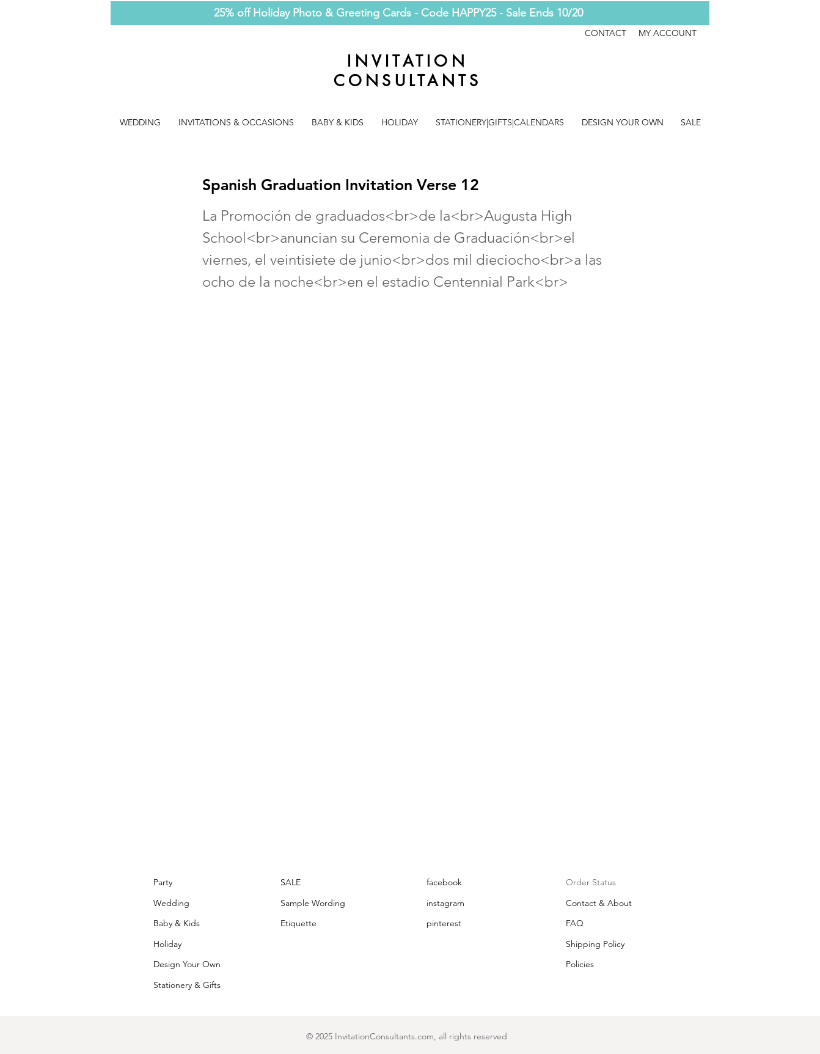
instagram (445, 902)
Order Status (591, 882)
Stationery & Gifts (187, 984)
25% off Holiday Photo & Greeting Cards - (317, 13)
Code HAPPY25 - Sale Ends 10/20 (502, 13)
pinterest (443, 923)
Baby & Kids (176, 923)
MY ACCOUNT (668, 33)
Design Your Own (187, 964)
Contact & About (599, 902)
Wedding (171, 902)
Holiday (167, 943)
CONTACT (612, 33)
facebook (444, 882)
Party (162, 882)
